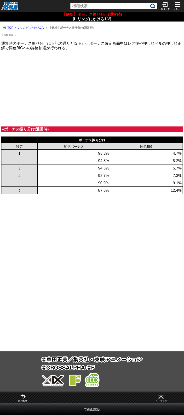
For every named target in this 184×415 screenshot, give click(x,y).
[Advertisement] (92, 88)
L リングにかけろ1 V (30, 27)
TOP (10, 27)
